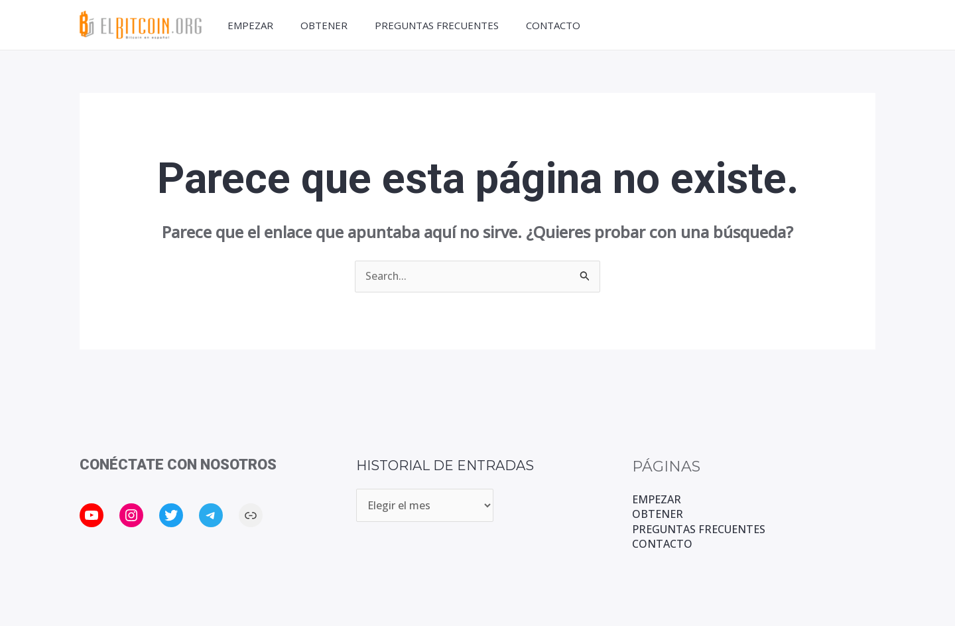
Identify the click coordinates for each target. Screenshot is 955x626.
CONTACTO (558, 25)
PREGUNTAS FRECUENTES (439, 25)
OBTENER (324, 25)
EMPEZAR (248, 25)
